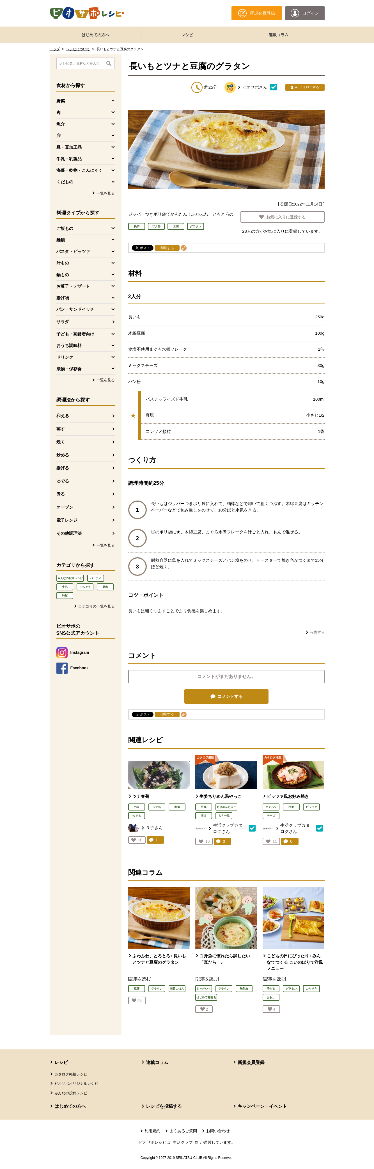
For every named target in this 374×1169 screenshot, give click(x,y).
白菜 (291, 807)
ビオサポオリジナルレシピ (76, 1083)
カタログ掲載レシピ (70, 1074)
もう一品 (224, 815)
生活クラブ (186, 1142)
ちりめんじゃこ (226, 807)
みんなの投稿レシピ (70, 578)
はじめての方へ (95, 35)
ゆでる (62, 481)
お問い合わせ (218, 1131)
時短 (65, 595)
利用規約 (152, 1131)
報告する (317, 632)
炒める (62, 455)
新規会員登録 (251, 1062)
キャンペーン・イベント (262, 1106)
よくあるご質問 (183, 1131)
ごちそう (85, 586)
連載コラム (278, 35)
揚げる (62, 467)
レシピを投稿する (164, 1106)
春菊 (177, 807)
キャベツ (271, 807)
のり (136, 807)
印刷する (167, 248)
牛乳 (65, 586)
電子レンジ (66, 520)
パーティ (95, 578)
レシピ (187, 35)
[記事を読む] (140, 978)
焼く (60, 441)
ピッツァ (311, 807)
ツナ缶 (157, 807)
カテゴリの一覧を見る (96, 606)
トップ (55, 49)
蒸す (60, 428)
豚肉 (105, 586)
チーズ (271, 815)
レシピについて (78, 49)
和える (62, 415)
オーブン (64, 507)
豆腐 (203, 807)
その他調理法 (69, 533)
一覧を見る (106, 193)
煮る (60, 494)
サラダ (62, 321)
